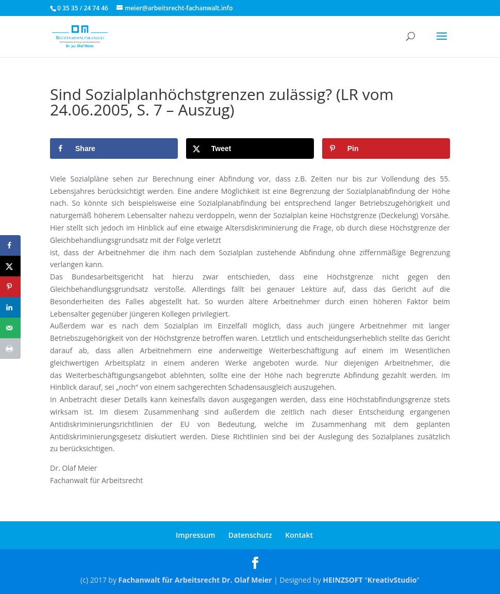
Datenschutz (250, 535)
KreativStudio (392, 580)
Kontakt (299, 535)
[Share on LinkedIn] (10, 307)
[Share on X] (250, 148)
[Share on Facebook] (114, 148)
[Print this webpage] (10, 348)
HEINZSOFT (342, 580)
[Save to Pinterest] (386, 148)
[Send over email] (10, 328)
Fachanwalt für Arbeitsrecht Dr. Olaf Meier (195, 580)
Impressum (195, 535)
